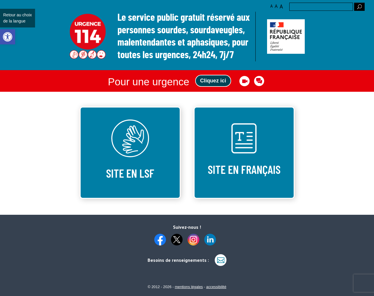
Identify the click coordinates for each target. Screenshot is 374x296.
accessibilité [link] (216, 287)
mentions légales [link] (189, 287)
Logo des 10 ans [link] (88, 37)
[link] (7, 36)
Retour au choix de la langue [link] (17, 18)
